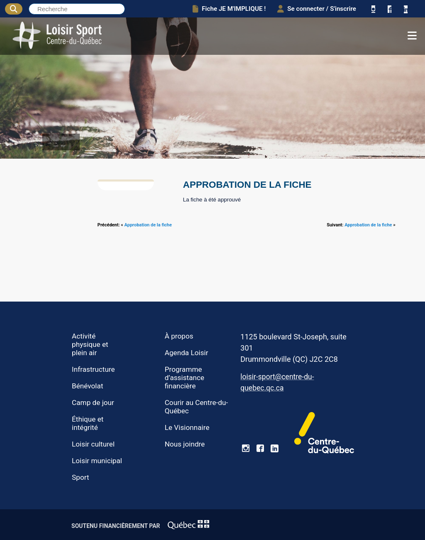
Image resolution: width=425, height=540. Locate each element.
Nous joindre (185, 444)
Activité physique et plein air (90, 344)
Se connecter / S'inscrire (316, 8)
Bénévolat (87, 386)
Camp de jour (93, 402)
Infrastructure (93, 369)
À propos (179, 336)
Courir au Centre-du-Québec (196, 406)
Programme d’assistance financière (184, 377)
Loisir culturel (93, 444)
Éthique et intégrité (87, 423)
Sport (80, 477)
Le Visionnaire (187, 427)
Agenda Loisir (186, 353)
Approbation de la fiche (148, 225)
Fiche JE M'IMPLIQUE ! (229, 8)
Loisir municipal (97, 461)
